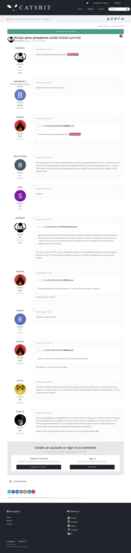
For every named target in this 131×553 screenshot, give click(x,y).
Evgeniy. (20, 411)
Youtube (72, 517)
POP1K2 (67, 280)
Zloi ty (20, 380)
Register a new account (38, 467)
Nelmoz (20, 117)
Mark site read (117, 26)
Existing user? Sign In (102, 3)
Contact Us (22, 541)
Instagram (72, 521)
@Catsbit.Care (74, 54)
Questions (42, 41)
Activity (101, 9)
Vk (70, 533)
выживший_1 (20, 81)
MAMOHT (20, 41)
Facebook (72, 529)
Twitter (71, 525)
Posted (45, 49)
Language (11, 541)
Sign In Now (92, 467)
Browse (90, 9)
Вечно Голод (20, 156)
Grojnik (20, 310)
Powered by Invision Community (17, 547)
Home (80, 9)
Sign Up (117, 3)
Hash (20, 187)
